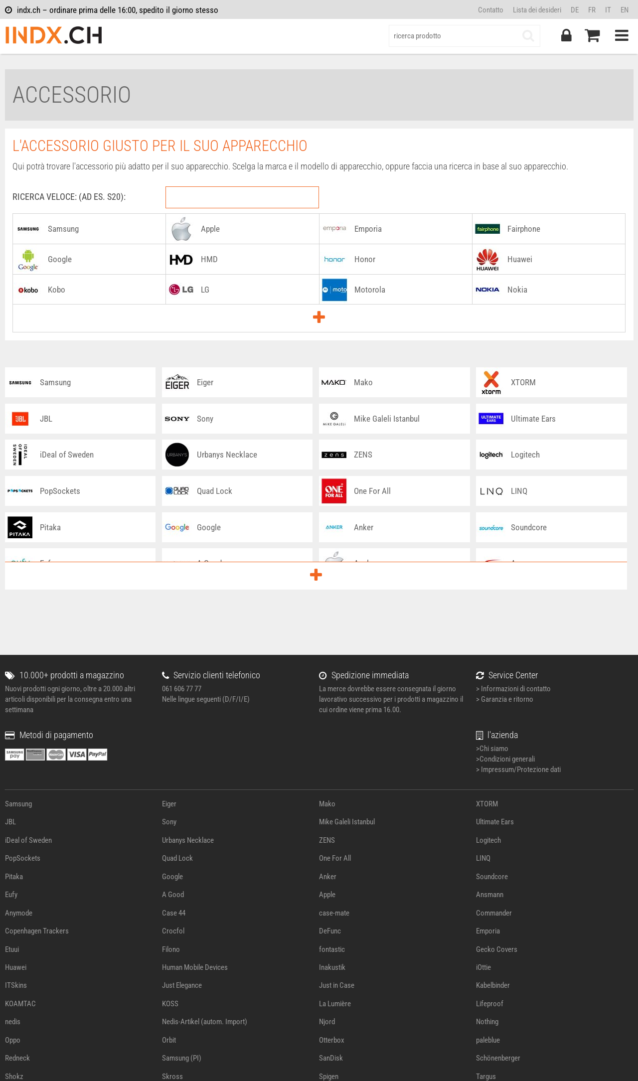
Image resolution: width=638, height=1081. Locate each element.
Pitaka (14, 876)
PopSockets (22, 858)
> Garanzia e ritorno (504, 699)
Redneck (17, 1058)
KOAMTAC (20, 1003)
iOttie (483, 967)
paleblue (488, 1040)
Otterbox (331, 1040)
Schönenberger (498, 1058)
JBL (10, 821)
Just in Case (336, 985)
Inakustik (332, 967)
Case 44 (173, 913)
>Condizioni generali (505, 759)
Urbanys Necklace (188, 840)
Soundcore (492, 876)
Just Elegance (182, 985)
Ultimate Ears (495, 821)
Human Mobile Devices (195, 967)
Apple (327, 894)
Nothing (487, 1021)
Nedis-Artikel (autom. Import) (204, 1021)
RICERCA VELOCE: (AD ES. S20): (69, 196)
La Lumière (335, 1003)
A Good (173, 894)
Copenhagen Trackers (37, 931)
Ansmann (489, 894)
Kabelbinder (493, 985)
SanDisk (331, 1058)
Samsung (18, 803)
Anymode (18, 913)
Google (172, 876)
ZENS (327, 840)
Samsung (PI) (181, 1058)
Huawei (15, 967)
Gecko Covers (496, 949)
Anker (327, 876)
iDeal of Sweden (28, 840)
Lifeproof (489, 1003)
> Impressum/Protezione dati (518, 769)
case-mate (334, 913)
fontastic (332, 949)
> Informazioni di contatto (513, 688)
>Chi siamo (492, 748)
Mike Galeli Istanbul (347, 821)
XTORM (487, 803)
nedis (12, 1021)
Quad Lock (177, 858)
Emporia (488, 931)
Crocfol (173, 931)
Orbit (169, 1040)
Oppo (12, 1040)
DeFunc (330, 931)
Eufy (11, 894)
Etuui (12, 949)
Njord (327, 1021)
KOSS (170, 1003)
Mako (327, 803)
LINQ (483, 858)
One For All (335, 858)
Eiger (169, 803)
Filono (171, 949)
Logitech (488, 840)
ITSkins (16, 985)
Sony (169, 821)
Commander (494, 913)
